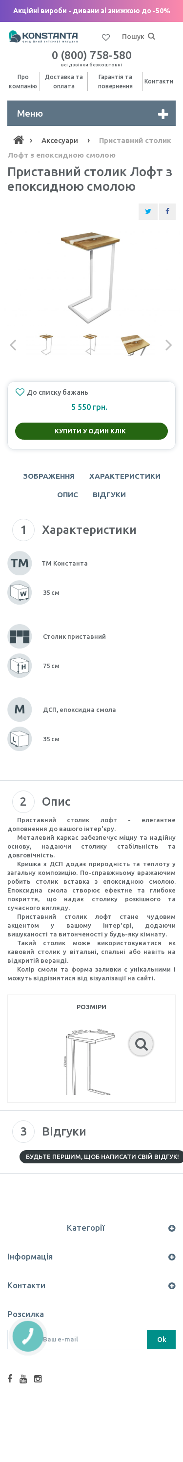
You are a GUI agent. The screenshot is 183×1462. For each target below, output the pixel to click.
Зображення (49, 476)
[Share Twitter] (148, 211)
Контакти (158, 81)
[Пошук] (151, 36)
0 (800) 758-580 (92, 58)
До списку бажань (52, 392)
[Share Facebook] (167, 211)
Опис (67, 494)
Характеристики (125, 476)
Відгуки (109, 494)
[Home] (18, 140)
